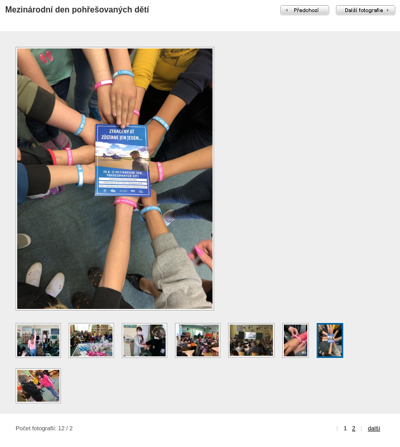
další (374, 428)
